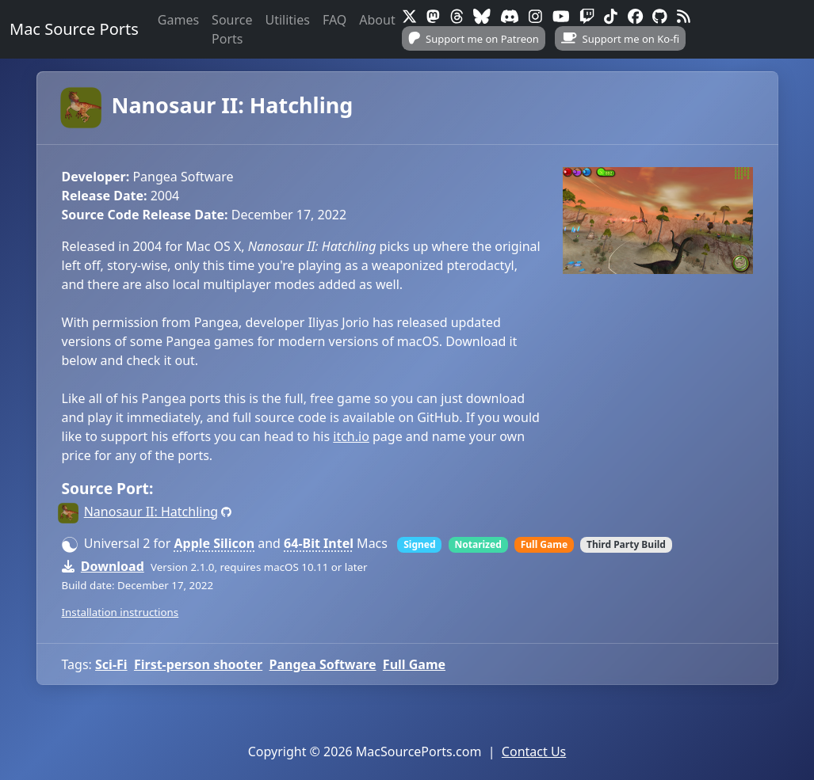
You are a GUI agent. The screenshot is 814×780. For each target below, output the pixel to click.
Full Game (414, 664)
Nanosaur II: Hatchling (207, 105)
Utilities (287, 20)
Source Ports (232, 29)
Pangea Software (322, 664)
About (377, 20)
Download (112, 566)
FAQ (334, 20)
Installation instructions (120, 612)
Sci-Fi (111, 664)
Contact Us (534, 751)
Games (178, 20)
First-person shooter (198, 664)
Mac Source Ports (74, 29)
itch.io (351, 436)
